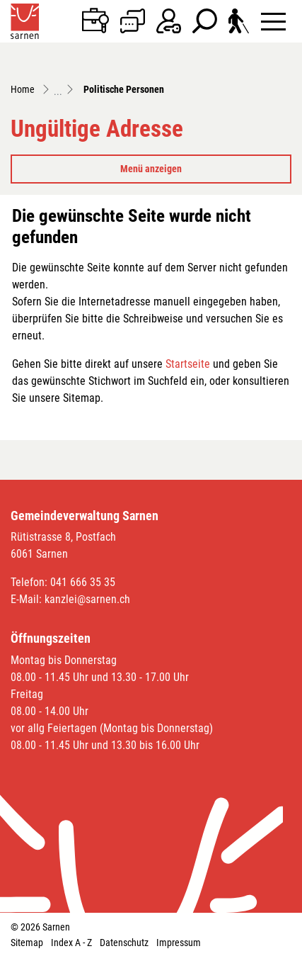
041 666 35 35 (82, 582)
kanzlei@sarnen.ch (87, 599)
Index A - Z (71, 942)
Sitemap (27, 942)
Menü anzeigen (151, 168)
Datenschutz (124, 942)
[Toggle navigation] (273, 21)
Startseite (187, 364)
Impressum (178, 942)
